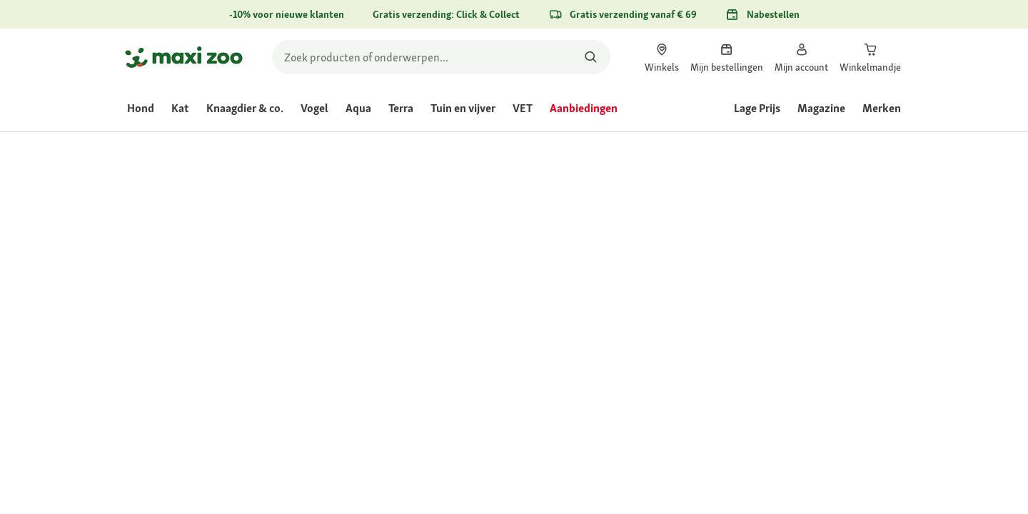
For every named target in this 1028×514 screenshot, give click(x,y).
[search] (441, 57)
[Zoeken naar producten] (590, 57)
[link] (662, 57)
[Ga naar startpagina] (183, 57)
